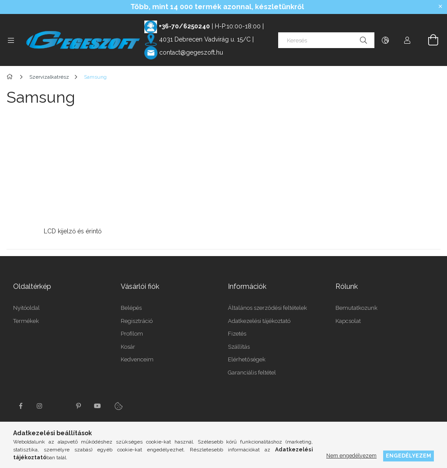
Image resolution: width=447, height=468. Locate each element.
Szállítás (239, 344)
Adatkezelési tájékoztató (259, 318)
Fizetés (237, 331)
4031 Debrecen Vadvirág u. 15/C (205, 39)
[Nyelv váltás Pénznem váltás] (385, 40)
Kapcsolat (348, 318)
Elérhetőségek (246, 357)
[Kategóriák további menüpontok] (11, 40)
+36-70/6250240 (184, 26)
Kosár (128, 344)
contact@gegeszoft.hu (191, 52)
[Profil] (407, 40)
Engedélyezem (408, 455)
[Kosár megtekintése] (428, 40)
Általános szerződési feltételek (267, 305)
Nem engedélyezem (351, 455)
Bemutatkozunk (356, 305)
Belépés (131, 305)
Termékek (26, 318)
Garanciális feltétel (252, 370)
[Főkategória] (11, 77)
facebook (20, 403)
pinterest (78, 403)
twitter (59, 403)
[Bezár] (440, 6)
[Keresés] (326, 40)
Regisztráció (137, 318)
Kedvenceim (137, 357)
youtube (97, 403)
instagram (39, 403)
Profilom (132, 331)
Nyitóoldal (26, 305)
